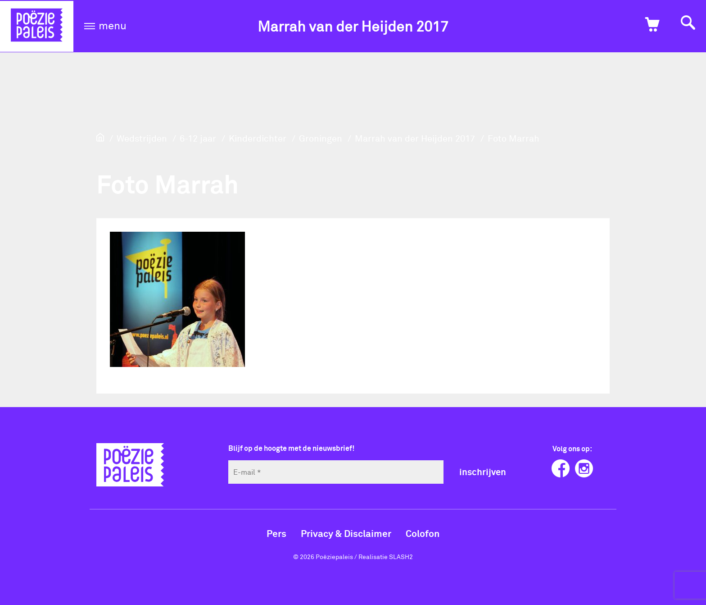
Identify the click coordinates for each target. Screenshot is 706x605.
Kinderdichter (257, 138)
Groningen (320, 138)
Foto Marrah (513, 138)
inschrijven (482, 471)
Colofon (422, 533)
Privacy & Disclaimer (346, 533)
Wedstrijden (142, 138)
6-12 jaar (198, 138)
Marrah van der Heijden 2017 (353, 26)
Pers (276, 533)
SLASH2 (401, 556)
